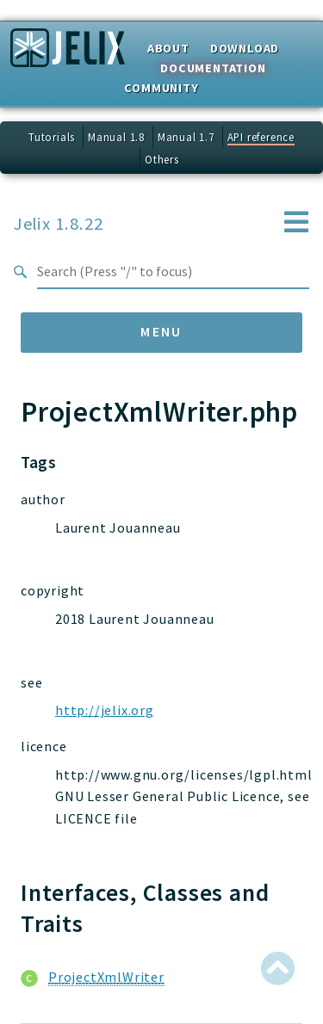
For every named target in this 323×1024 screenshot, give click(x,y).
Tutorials (51, 137)
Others (162, 159)
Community (161, 88)
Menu (161, 331)
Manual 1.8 (116, 137)
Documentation (212, 68)
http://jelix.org (104, 710)
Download (244, 48)
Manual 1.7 (186, 137)
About (168, 48)
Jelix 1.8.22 (58, 223)
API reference (261, 137)
